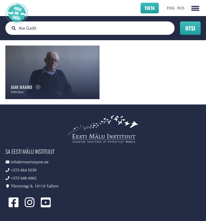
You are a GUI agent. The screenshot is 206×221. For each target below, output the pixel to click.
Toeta (150, 8)
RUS (181, 7)
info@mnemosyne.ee (30, 161)
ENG (171, 7)
